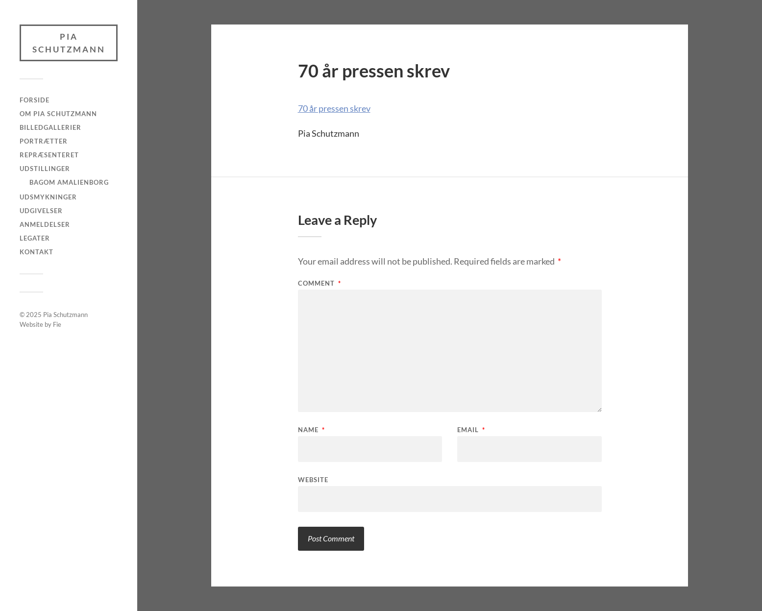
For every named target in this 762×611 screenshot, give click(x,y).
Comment (319, 283)
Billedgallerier (50, 127)
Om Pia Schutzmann (58, 114)
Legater (35, 238)
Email (471, 430)
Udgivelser (41, 211)
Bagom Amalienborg (69, 182)
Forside (34, 100)
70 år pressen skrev (334, 108)
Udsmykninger (48, 197)
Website (313, 479)
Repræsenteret (49, 155)
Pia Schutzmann (68, 42)
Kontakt (36, 252)
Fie (57, 324)
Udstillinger (45, 168)
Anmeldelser (45, 224)
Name (311, 430)
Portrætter (44, 141)
